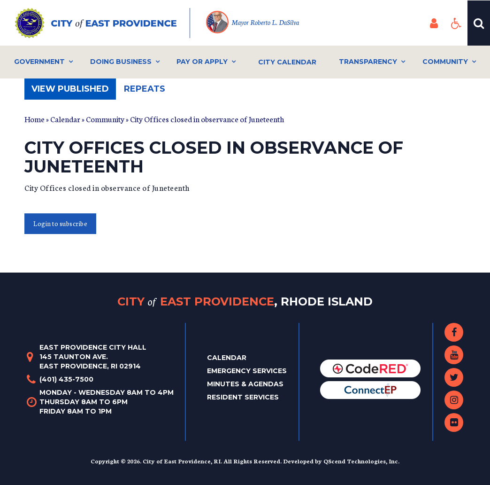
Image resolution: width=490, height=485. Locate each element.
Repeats (144, 89)
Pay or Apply (202, 61)
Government (39, 61)
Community (445, 61)
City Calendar (287, 62)
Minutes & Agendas (245, 384)
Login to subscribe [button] (60, 223)
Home (34, 118)
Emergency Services (247, 371)
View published (73, 91)
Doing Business (121, 61)
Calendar (65, 118)
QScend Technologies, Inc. (361, 461)
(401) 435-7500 (66, 379)
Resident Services (243, 397)
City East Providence (245, 301)
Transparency (368, 61)
